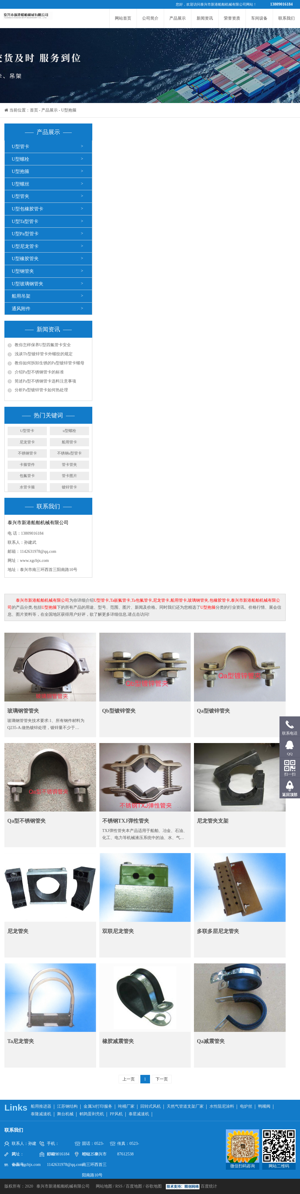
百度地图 (134, 1186)
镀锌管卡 (69, 487)
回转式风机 (150, 1106)
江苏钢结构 (67, 1106)
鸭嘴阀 (264, 1106)
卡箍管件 (27, 464)
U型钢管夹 (23, 271)
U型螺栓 (20, 159)
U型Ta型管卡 (25, 221)
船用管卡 (69, 442)
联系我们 (286, 18)
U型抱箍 (68, 110)
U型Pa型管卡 (25, 233)
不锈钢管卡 (27, 453)
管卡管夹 (69, 464)
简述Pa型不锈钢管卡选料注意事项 (45, 381)
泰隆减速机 (41, 1114)
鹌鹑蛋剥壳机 (91, 1114)
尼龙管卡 (27, 442)
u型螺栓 (69, 430)
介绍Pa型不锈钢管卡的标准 (39, 372)
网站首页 (123, 18)
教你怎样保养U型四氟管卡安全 (43, 345)
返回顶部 (289, 794)
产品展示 (177, 18)
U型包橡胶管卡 (27, 208)
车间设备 (259, 18)
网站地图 (104, 1186)
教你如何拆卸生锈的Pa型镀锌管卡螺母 (49, 363)
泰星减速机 (139, 1114)
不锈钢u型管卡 (69, 453)
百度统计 (209, 1186)
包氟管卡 (27, 476)
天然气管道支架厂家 (185, 1106)
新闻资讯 (205, 18)
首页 (34, 110)
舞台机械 (65, 1114)
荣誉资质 (232, 18)
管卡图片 (69, 476)
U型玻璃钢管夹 (27, 283)
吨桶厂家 (126, 1106)
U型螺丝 (20, 183)
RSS (118, 1186)
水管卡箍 (27, 487)
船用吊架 (21, 296)
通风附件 (21, 308)
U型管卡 (20, 146)
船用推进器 (41, 1106)
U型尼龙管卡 (25, 246)
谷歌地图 (153, 1186)
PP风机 (116, 1114)
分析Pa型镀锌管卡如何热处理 (41, 390)
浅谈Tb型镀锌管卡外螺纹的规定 (44, 354)
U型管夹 (20, 196)
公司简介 (150, 18)
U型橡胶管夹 (25, 258)
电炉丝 (246, 1106)
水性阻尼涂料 (221, 1106)
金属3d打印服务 (97, 1106)
